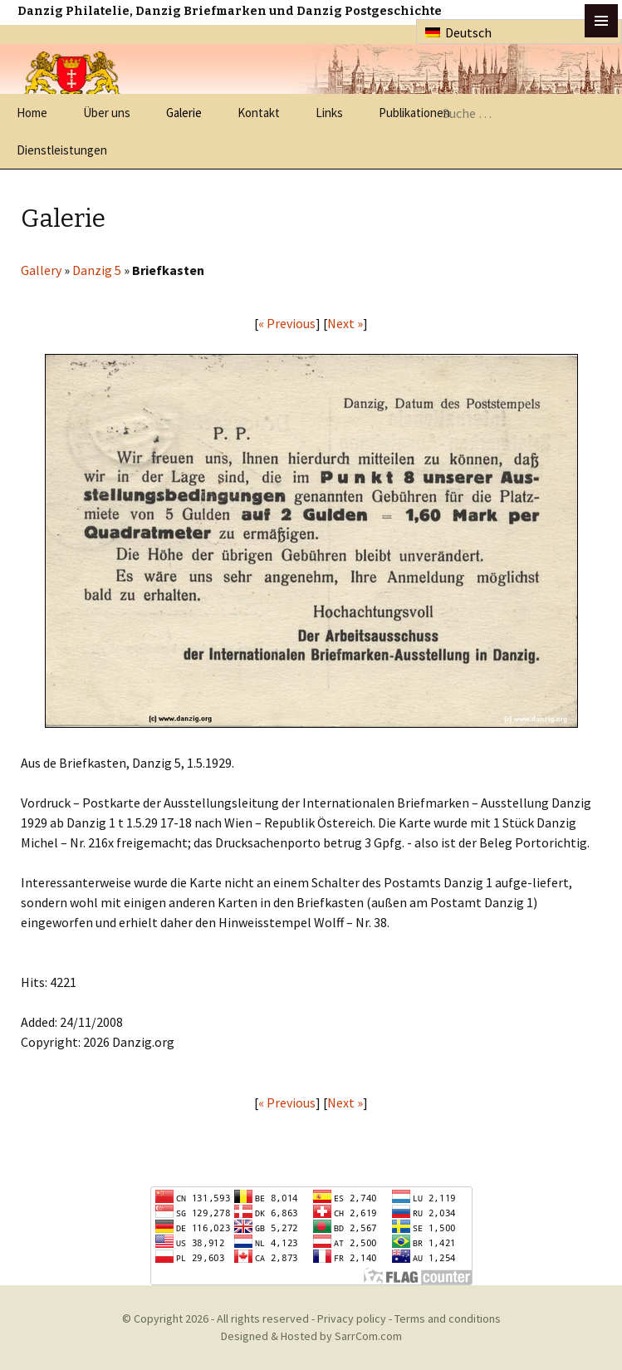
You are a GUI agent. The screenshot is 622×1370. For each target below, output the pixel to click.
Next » (345, 323)
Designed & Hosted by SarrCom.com (311, 1335)
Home (32, 112)
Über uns (106, 112)
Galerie (184, 112)
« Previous (287, 323)
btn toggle (601, 20)
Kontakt (259, 112)
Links (329, 112)
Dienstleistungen (62, 150)
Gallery (41, 270)
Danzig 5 (96, 270)
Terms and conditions (447, 1318)
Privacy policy (351, 1318)
